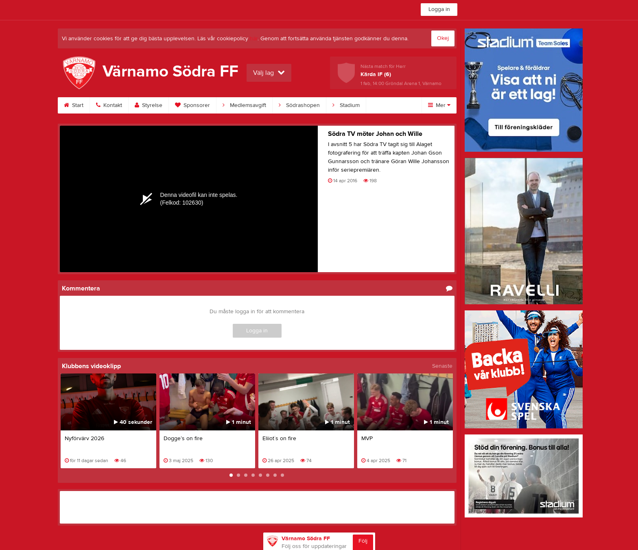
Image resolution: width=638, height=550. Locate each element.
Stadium (346, 105)
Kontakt (109, 105)
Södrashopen (299, 105)
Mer (439, 105)
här (254, 38)
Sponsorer (192, 105)
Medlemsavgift (244, 105)
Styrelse (148, 105)
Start (73, 105)
